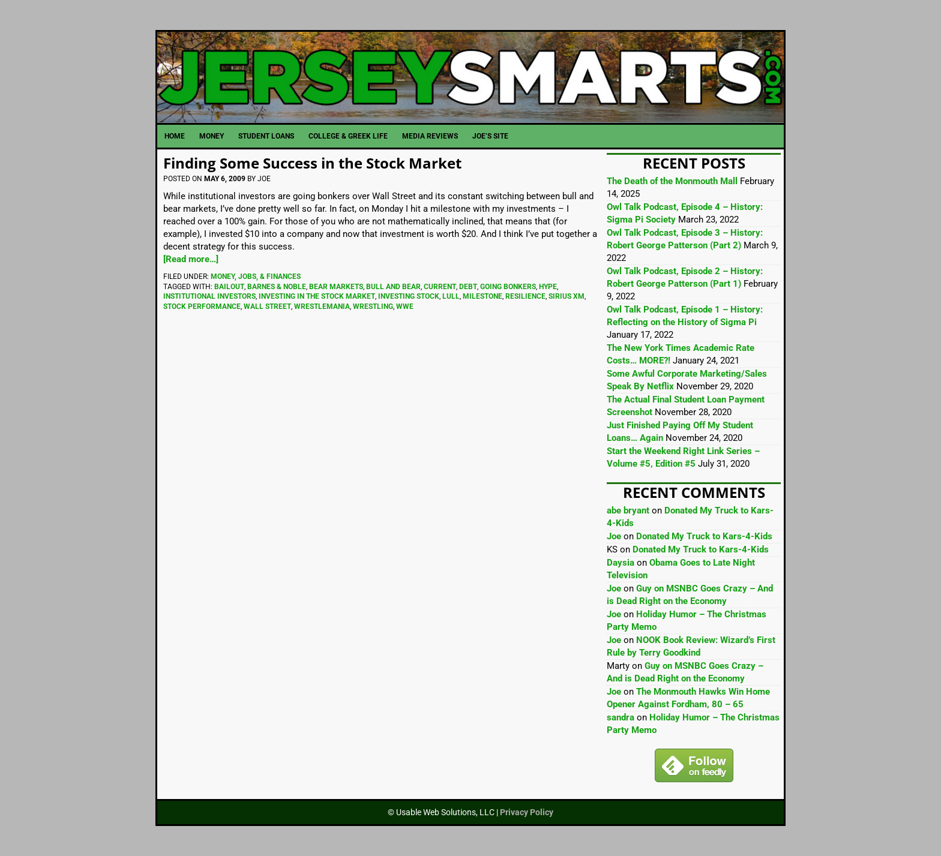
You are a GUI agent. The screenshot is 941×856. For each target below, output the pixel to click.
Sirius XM (567, 296)
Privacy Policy (526, 812)
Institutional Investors (209, 296)
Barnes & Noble (276, 287)
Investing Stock (408, 296)
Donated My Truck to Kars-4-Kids (704, 536)
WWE (404, 306)
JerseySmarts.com (470, 77)
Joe (614, 536)
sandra (620, 717)
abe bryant (628, 510)
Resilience (525, 296)
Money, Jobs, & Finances (256, 276)
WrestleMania (322, 306)
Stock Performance (202, 306)
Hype (548, 287)
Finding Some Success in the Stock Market (312, 163)
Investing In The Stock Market (317, 296)
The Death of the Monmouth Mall (672, 181)
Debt (468, 287)
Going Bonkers (508, 287)
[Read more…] (190, 259)
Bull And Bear (393, 287)
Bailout (229, 287)
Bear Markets (336, 287)
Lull (451, 296)
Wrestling (373, 306)
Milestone (482, 296)
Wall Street (267, 306)
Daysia (620, 562)
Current (440, 287)
